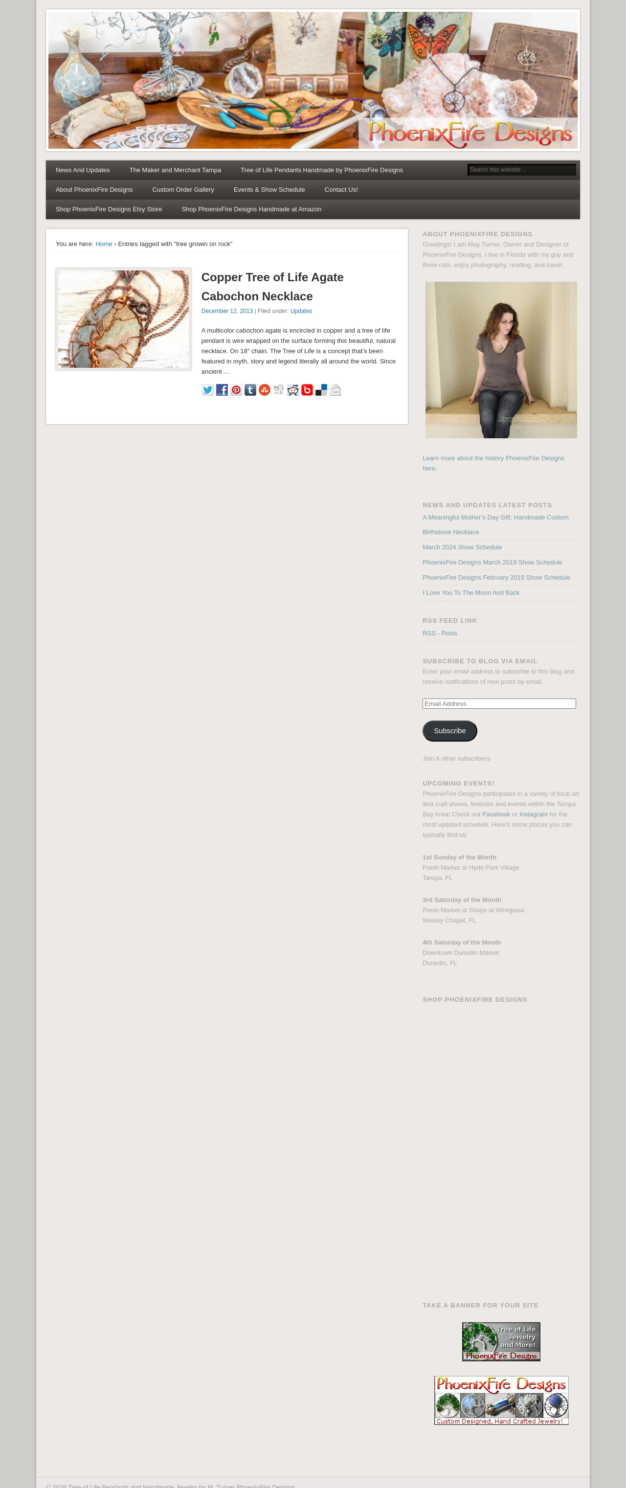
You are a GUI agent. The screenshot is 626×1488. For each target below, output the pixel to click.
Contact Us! (341, 189)
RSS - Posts (440, 633)
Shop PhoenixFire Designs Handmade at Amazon (251, 209)
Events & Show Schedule (269, 189)
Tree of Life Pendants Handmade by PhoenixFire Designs (322, 170)
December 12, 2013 (227, 311)
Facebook (496, 814)
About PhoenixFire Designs (94, 189)
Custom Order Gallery (183, 189)
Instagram (533, 814)
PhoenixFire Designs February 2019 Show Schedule (496, 577)
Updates (302, 311)
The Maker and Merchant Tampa (176, 170)
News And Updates (83, 170)
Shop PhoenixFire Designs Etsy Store (109, 209)
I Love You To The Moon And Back (471, 592)
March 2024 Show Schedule (462, 547)
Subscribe (450, 731)
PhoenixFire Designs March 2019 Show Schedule (492, 562)
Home (103, 244)
